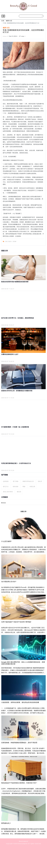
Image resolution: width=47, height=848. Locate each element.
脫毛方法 (6, 486)
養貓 (24, 486)
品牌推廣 (6, 481)
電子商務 (15, 481)
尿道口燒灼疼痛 (8, 491)
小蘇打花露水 (8, 241)
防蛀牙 (40, 481)
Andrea (5, 36)
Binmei (3, 503)
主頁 (2, 21)
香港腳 (15, 241)
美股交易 (32, 486)
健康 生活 (9, 21)
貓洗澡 (19, 491)
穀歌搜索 (15, 486)
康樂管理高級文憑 (28, 481)
